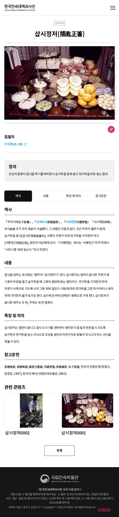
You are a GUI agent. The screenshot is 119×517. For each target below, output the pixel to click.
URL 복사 (111, 129)
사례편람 (70, 222)
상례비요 (41, 222)
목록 (59, 451)
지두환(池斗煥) (13, 144)
